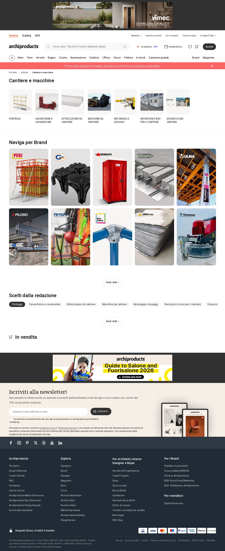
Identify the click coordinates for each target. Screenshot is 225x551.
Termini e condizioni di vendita (128, 510)
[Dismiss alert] (212, 66)
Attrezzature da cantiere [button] (81, 304)
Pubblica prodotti (154, 35)
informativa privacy (68, 428)
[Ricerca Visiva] (125, 46)
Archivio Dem (68, 500)
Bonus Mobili (119, 490)
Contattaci (14, 485)
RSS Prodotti (198, 540)
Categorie (66, 466)
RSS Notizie (184, 540)
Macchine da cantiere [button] (114, 304)
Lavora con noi (16, 490)
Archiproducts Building (73, 515)
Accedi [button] (209, 46)
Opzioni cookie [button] (132, 540)
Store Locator (119, 485)
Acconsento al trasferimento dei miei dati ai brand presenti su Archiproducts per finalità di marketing (54, 420)
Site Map (210, 540)
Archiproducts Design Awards (25, 505)
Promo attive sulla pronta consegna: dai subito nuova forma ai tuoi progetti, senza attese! (112, 66)
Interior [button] (13, 35)
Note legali (118, 515)
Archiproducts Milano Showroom (26, 495)
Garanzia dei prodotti (123, 500)
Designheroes (68, 520)
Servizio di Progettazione (125, 470)
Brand (64, 470)
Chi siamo (14, 466)
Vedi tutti (111, 282)
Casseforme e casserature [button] (45, 304)
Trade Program (189, 35)
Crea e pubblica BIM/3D (176, 470)
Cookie (144, 540)
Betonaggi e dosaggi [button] (146, 304)
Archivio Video (68, 505)
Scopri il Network (18, 470)
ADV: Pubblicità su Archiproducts (181, 485)
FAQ (11, 480)
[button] (136, 35)
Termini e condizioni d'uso (163, 540)
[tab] (141, 36)
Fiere (63, 485)
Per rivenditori (172, 35)
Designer (65, 475)
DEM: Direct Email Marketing (179, 480)
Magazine (66, 480)
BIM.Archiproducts (70, 510)
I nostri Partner (17, 475)
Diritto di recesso (121, 505)
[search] (48, 46)
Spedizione (118, 495)
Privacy (119, 540)
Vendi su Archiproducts (176, 475)
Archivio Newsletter (71, 495)
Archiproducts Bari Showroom (25, 500)
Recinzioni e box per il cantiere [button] (183, 304)
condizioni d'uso (48, 428)
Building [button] (26, 35)
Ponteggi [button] (17, 304)
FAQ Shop (117, 520)
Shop (115, 480)
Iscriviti (101, 411)
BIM (37, 35)
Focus (64, 490)
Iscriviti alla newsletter (21, 510)
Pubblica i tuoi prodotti (176, 466)
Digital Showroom (173, 503)
